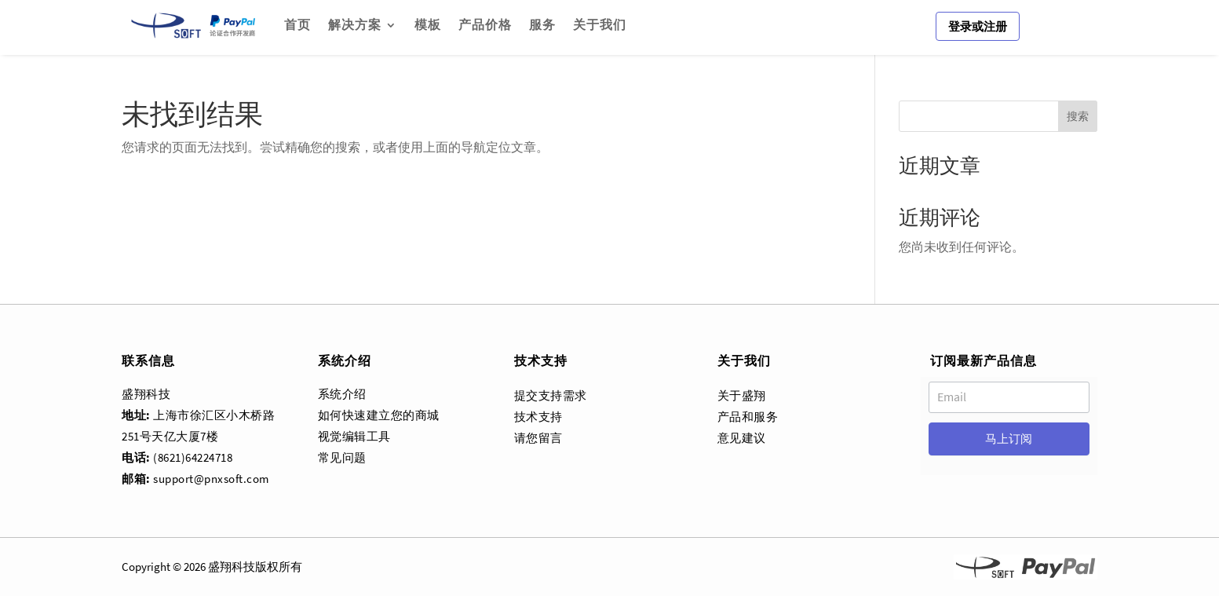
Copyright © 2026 (164, 566)
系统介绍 (342, 393)
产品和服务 (748, 416)
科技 (243, 566)
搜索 (1078, 116)
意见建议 (741, 437)
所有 (290, 566)
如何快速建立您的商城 (379, 415)
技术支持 (538, 416)
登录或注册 (977, 26)
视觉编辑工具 (354, 436)
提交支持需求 (550, 395)
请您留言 (538, 437)
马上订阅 (1008, 438)
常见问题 (342, 457)
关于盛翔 (741, 395)
